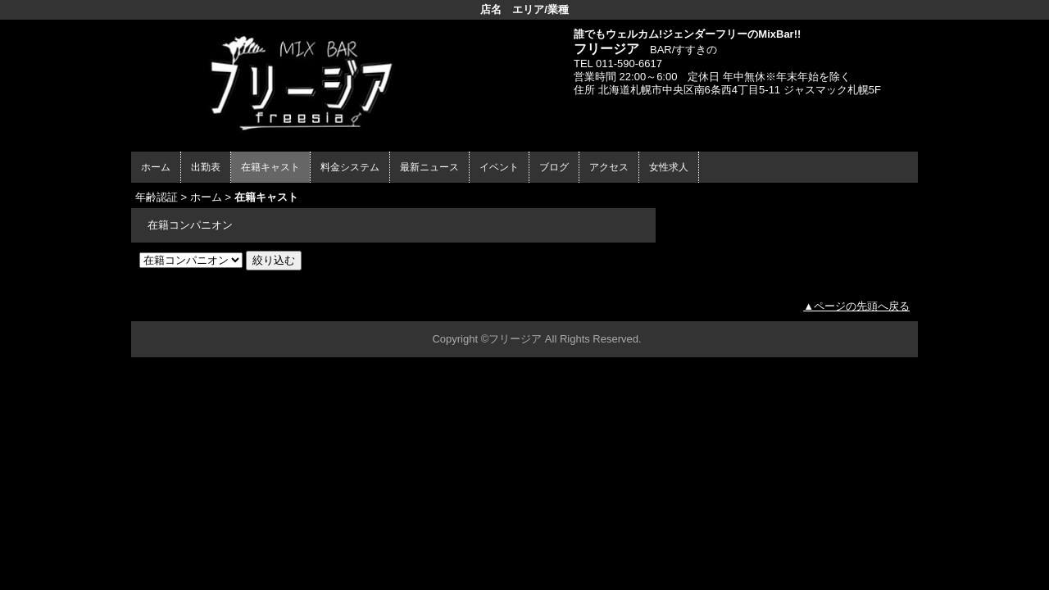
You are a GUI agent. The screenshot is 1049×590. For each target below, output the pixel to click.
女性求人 (668, 167)
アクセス (609, 167)
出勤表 (205, 167)
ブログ (554, 167)
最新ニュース (429, 167)
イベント (499, 167)
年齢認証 (156, 197)
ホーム (155, 167)
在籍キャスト (270, 167)
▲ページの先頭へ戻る (856, 306)
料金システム (349, 167)
